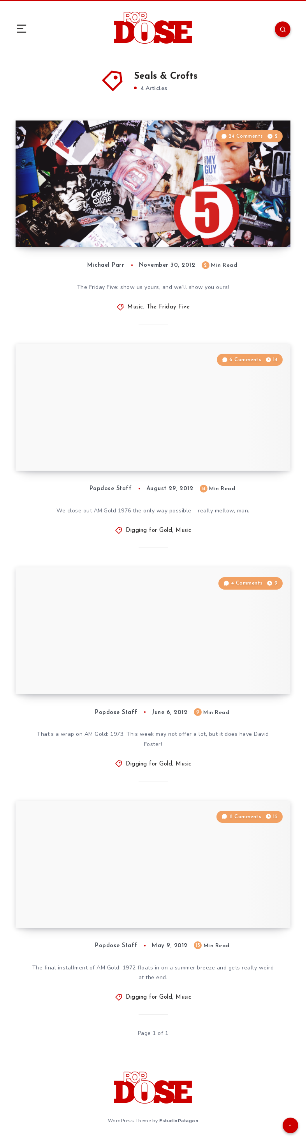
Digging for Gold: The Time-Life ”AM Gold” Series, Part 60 (96, 449)
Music (135, 307)
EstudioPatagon (178, 1121)
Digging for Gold (149, 530)
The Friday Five (168, 307)
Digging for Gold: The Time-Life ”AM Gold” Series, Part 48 (96, 672)
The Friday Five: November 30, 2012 (95, 232)
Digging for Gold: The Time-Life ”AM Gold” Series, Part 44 (96, 906)
